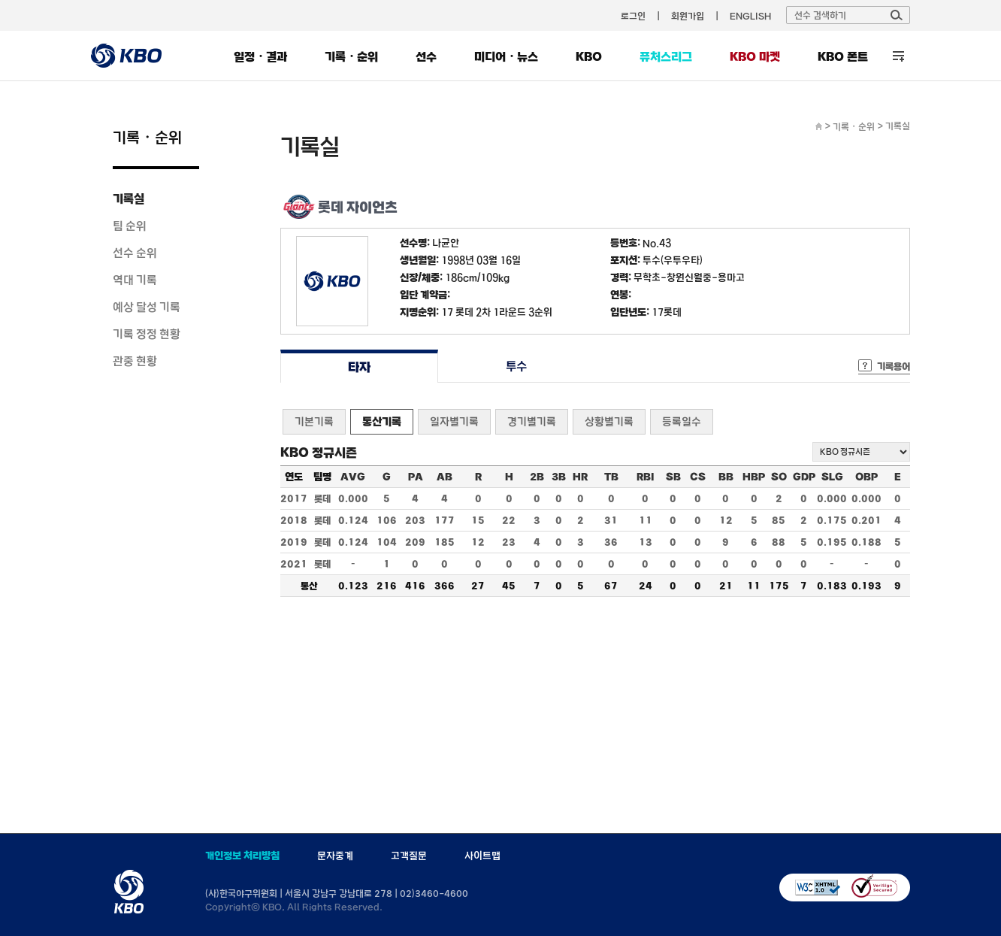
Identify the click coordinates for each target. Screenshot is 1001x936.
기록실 (128, 198)
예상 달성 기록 (146, 307)
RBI (646, 477)
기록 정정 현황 (146, 334)
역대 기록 (135, 279)
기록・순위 (351, 56)
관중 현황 (135, 361)
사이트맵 (482, 856)
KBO (589, 56)
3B (559, 477)
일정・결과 (260, 56)
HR (580, 477)
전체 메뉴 (898, 56)
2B (537, 477)
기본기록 (314, 421)
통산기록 (381, 421)
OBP (866, 477)
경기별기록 (531, 421)
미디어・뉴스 (506, 56)
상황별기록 (609, 421)
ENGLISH (750, 15)
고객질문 (409, 856)
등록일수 (681, 421)
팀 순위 (130, 225)
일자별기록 (454, 421)
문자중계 (335, 856)
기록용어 (893, 366)
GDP (804, 477)
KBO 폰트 (843, 56)
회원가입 (687, 15)
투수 (517, 366)
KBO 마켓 (755, 56)
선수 (426, 56)
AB (444, 477)
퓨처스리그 (666, 56)
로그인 (633, 15)
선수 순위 (135, 252)
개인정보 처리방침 (242, 856)
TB (611, 477)
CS (698, 477)
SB (673, 477)
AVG (352, 477)
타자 (359, 366)
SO (779, 477)
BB (725, 477)
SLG (832, 477)
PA (415, 477)
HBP (753, 477)
